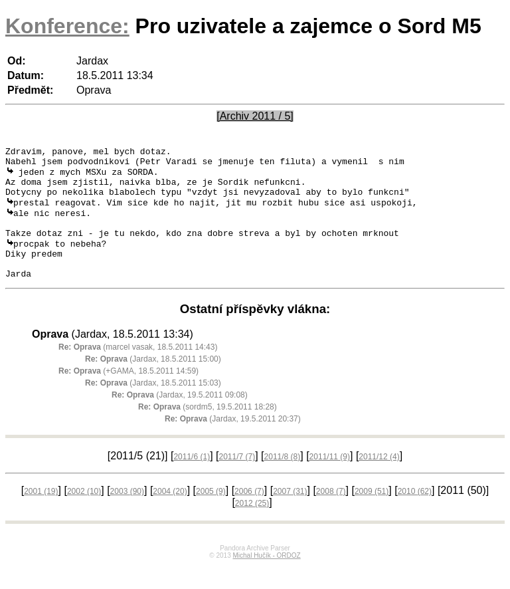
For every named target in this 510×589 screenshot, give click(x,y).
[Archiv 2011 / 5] (255, 116)
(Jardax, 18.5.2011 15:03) (153, 406)
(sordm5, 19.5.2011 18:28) (207, 430)
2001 (41, 514)
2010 (415, 514)
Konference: (67, 26)
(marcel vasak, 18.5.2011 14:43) (137, 370)
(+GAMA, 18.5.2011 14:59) (128, 394)
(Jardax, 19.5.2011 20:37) (233, 442)
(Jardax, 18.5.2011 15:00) (153, 382)
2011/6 (191, 480)
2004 (170, 514)
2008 (331, 514)
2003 (127, 514)
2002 (84, 514)
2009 (371, 514)
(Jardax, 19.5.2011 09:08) (180, 418)
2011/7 (236, 480)
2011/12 (379, 480)
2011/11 (329, 480)
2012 (252, 526)
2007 (290, 514)
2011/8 (282, 480)
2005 (211, 514)
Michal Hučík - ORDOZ (266, 578)
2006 (249, 514)
